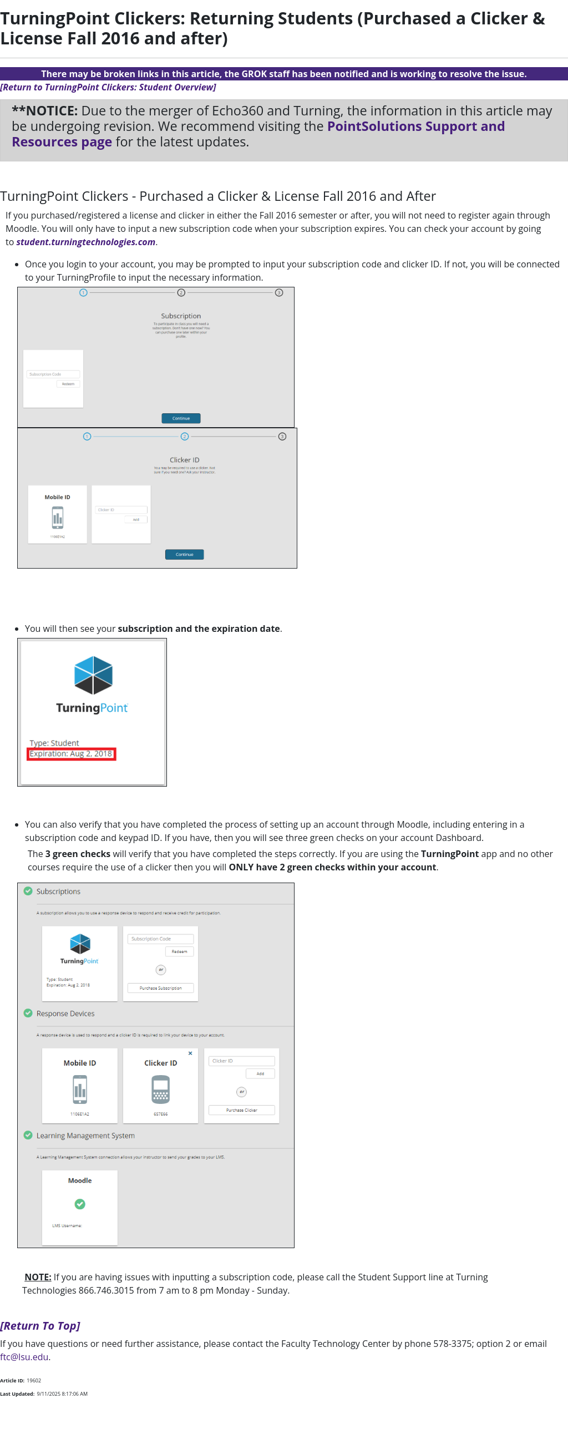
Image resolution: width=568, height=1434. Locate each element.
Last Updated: (17, 1393)
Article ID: (12, 1380)
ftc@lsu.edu (24, 1357)
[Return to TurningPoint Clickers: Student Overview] (108, 87)
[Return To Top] (40, 1325)
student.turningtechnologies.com (85, 242)
